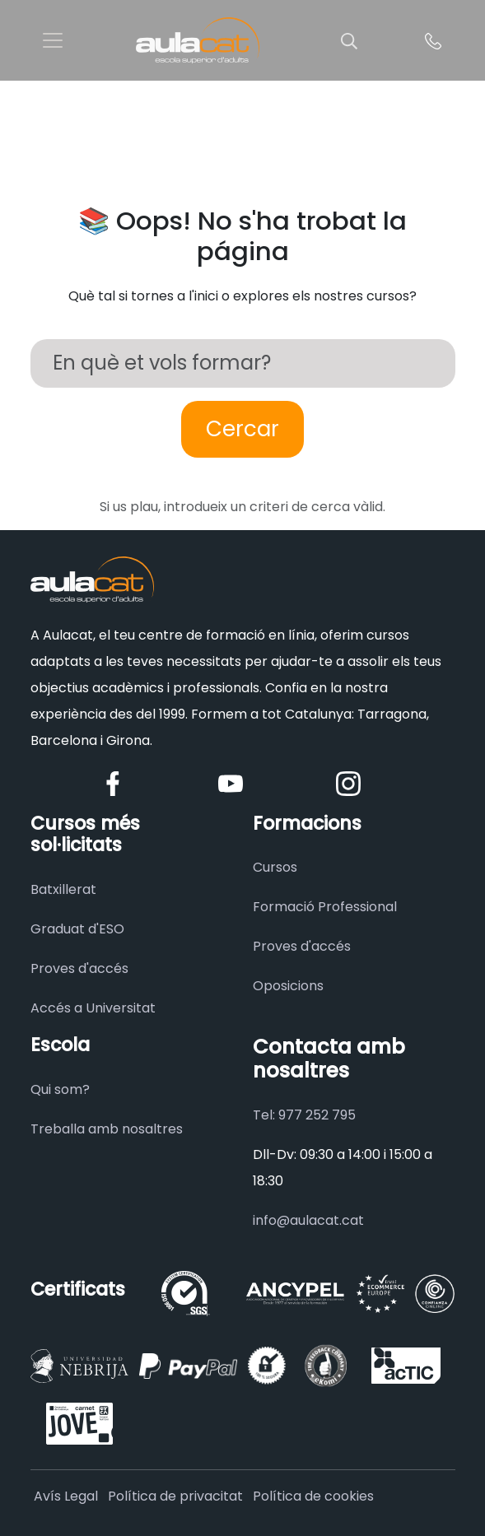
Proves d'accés (79, 968)
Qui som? (60, 1089)
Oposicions (288, 985)
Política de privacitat (175, 1496)
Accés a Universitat (93, 1007)
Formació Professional (325, 906)
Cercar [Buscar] (242, 429)
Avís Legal (66, 1496)
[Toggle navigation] (52, 40)
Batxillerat (63, 889)
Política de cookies (313, 1496)
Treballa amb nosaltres (106, 1128)
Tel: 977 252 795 (304, 1114)
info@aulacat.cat (308, 1220)
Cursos (275, 867)
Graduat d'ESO (77, 928)
